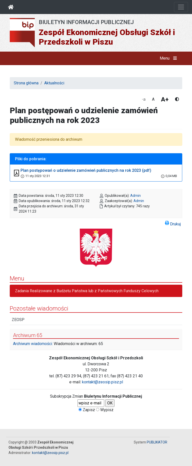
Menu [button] (169, 58)
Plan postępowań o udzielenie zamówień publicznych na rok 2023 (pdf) (85, 170)
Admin (135, 196)
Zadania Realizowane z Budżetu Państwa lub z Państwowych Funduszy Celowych (86, 290)
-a (144, 99)
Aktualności (54, 83)
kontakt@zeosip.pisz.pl (102, 382)
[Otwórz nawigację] (181, 7)
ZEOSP (18, 319)
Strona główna (26, 83)
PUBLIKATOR (157, 442)
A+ (164, 99)
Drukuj (173, 223)
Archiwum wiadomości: (33, 343)
